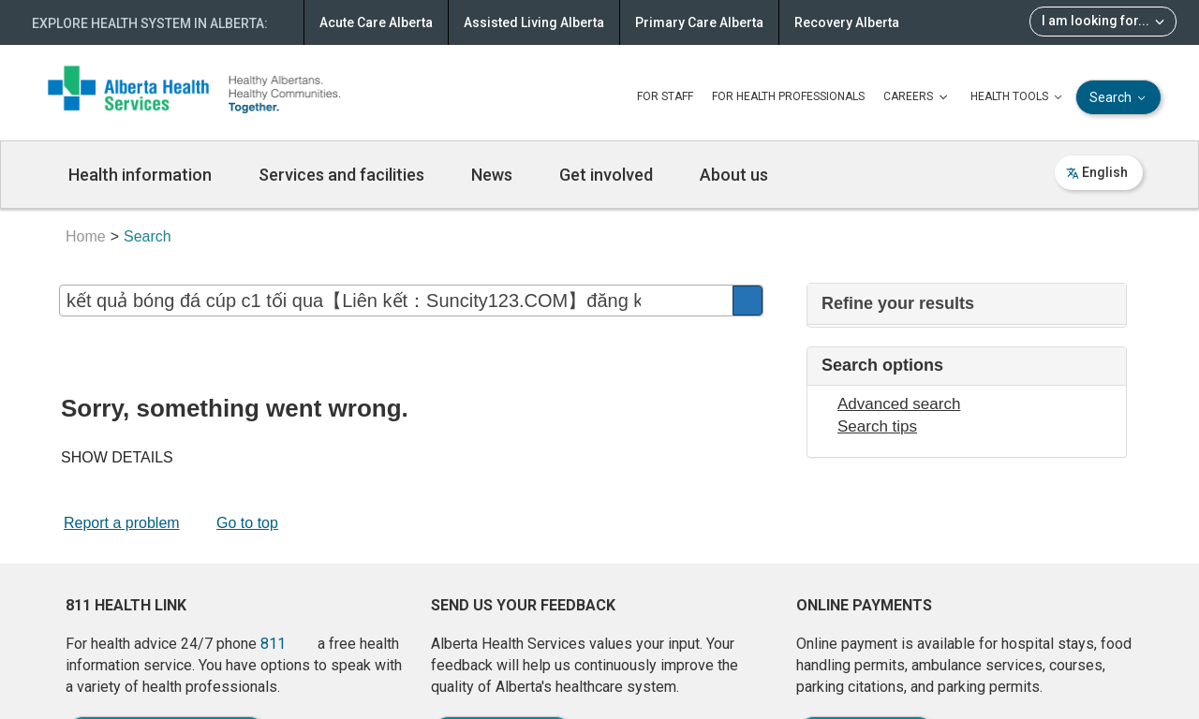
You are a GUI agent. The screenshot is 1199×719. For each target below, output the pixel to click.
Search (1119, 98)
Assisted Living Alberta (534, 22)
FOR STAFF (665, 96)
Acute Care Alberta (376, 22)
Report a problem (122, 523)
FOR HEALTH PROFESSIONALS (788, 96)
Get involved (606, 174)
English (1097, 172)
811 (273, 644)
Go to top (247, 523)
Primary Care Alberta (699, 22)
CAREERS (917, 97)
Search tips (877, 426)
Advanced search (898, 404)
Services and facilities (341, 174)
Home (86, 236)
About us (734, 174)
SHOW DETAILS (117, 457)
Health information (140, 174)
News (491, 174)
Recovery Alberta (846, 22)
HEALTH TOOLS (1018, 97)
